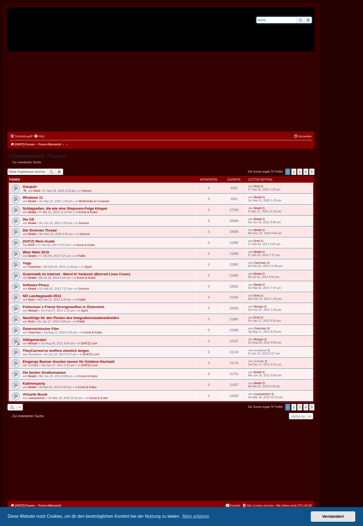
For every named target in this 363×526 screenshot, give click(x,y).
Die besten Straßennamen (44, 372)
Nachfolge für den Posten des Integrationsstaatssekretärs (71, 318)
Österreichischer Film (41, 329)
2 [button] (294, 171)
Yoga (27, 263)
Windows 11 (33, 198)
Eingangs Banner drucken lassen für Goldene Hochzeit (68, 362)
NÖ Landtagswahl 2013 (42, 296)
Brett (37, 190)
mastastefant (36, 398)
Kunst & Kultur (88, 212)
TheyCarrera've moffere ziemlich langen (56, 351)
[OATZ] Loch (89, 343)
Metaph (33, 310)
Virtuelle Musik (35, 394)
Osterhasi (34, 266)
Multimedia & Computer (94, 201)
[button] (311, 172)
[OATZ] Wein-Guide (39, 241)
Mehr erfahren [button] (195, 516)
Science (84, 223)
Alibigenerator (34, 340)
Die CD (28, 219)
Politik (81, 255)
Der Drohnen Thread (40, 230)
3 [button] (300, 171)
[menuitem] (39, 136)
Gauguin (30, 187)
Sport (87, 266)
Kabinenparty (34, 383)
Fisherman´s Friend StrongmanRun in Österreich (63, 307)
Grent (32, 201)
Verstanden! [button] (333, 516)
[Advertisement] (160, 91)
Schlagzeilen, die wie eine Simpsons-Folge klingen (65, 208)
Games (86, 190)
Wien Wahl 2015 (36, 252)
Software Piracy (36, 285)
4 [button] (306, 171)
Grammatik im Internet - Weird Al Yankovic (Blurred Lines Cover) (76, 274)
